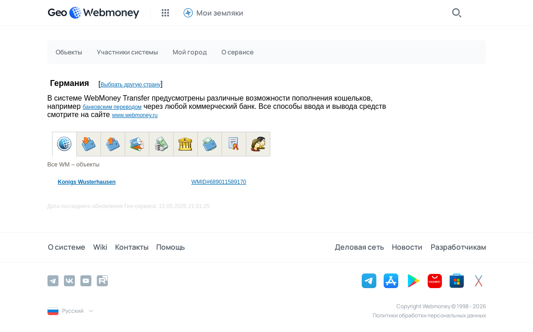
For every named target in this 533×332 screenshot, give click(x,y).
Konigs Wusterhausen (87, 182)
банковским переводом (112, 107)
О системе (66, 247)
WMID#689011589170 (218, 182)
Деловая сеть (360, 247)
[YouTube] (85, 280)
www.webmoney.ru (135, 115)
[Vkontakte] (69, 280)
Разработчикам (458, 247)
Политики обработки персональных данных (429, 315)
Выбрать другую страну (130, 84)
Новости (408, 247)
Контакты (130, 247)
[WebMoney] (104, 13)
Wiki (99, 247)
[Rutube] (102, 280)
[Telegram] (52, 280)
